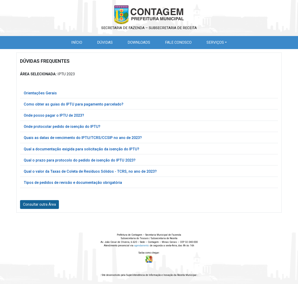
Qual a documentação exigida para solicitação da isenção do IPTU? (81, 149)
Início (77, 42)
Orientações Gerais (40, 93)
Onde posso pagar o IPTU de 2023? (54, 115)
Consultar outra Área (39, 204)
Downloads (139, 42)
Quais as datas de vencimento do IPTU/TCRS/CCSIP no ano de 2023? (83, 137)
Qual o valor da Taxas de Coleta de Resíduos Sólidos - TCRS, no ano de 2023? (90, 171)
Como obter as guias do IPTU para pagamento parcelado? (73, 104)
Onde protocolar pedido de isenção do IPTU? (62, 126)
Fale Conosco (178, 42)
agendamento (141, 245)
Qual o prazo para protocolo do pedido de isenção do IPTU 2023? (79, 160)
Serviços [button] (215, 42)
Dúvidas (105, 42)
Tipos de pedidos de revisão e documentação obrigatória (73, 182)
